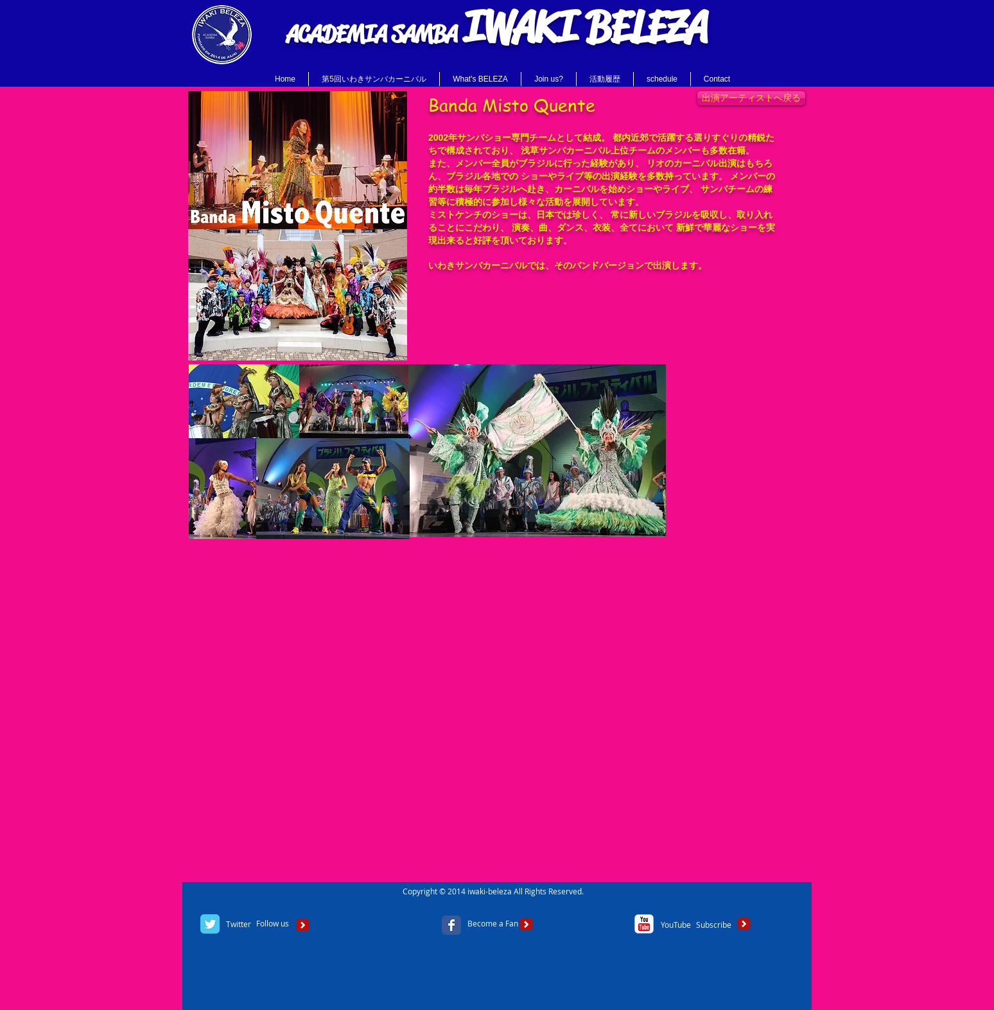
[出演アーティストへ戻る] (751, 98)
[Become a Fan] (493, 924)
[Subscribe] (714, 924)
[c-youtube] (644, 924)
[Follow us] (272, 924)
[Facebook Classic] (451, 925)
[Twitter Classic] (210, 924)
